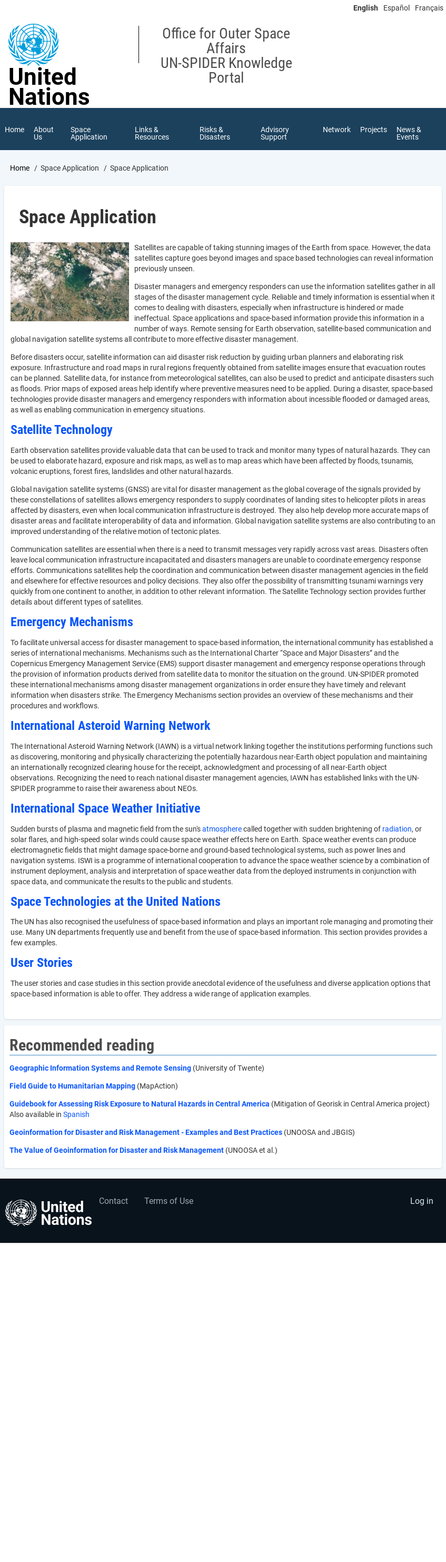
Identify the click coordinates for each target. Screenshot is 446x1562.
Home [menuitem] (14, 129)
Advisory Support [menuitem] (275, 133)
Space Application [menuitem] (89, 133)
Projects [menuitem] (373, 129)
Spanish (76, 1114)
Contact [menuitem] (113, 1201)
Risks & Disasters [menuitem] (215, 133)
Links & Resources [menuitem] (152, 133)
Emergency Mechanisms (72, 622)
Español (396, 8)
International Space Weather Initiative (105, 808)
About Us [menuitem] (44, 133)
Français (429, 8)
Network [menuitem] (337, 129)
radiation (397, 829)
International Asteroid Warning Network (110, 725)
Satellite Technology (62, 429)
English (365, 8)
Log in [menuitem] (421, 1201)
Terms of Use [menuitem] (168, 1201)
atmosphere (222, 829)
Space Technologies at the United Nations (116, 901)
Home (19, 168)
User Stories (42, 962)
